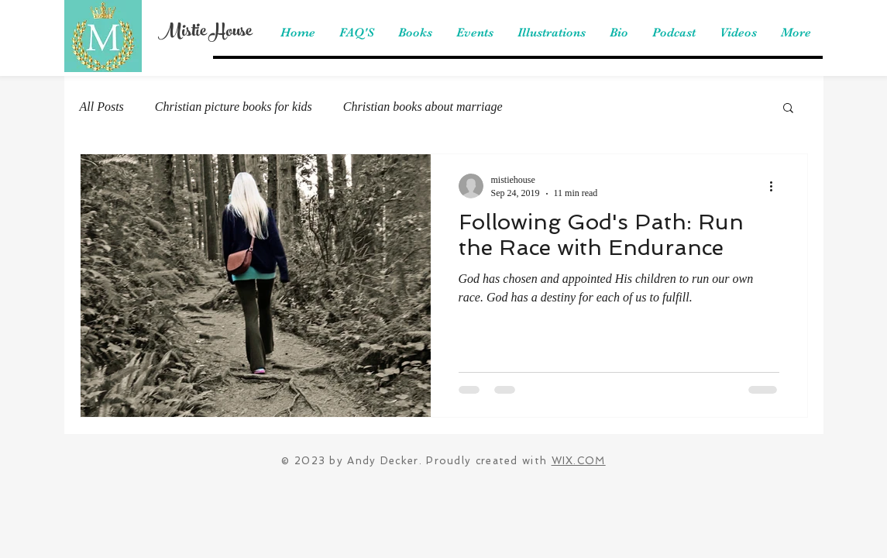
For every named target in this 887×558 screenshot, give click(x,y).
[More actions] (777, 186)
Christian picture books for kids (233, 106)
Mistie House (205, 32)
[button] (788, 109)
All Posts (102, 106)
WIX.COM (579, 461)
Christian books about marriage (423, 106)
